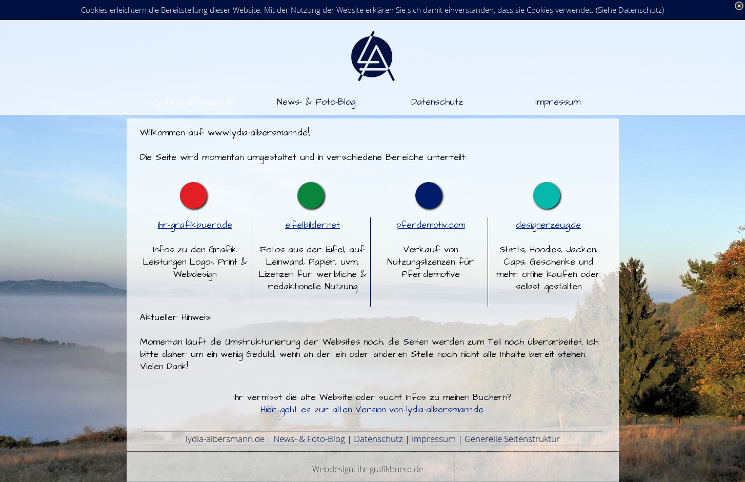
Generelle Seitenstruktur (512, 439)
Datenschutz (378, 439)
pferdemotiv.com (430, 225)
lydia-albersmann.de (225, 439)
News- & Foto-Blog (309, 439)
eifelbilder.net (312, 225)
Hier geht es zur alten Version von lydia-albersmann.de (372, 410)
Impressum (434, 439)
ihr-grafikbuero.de (195, 225)
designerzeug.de (548, 225)
